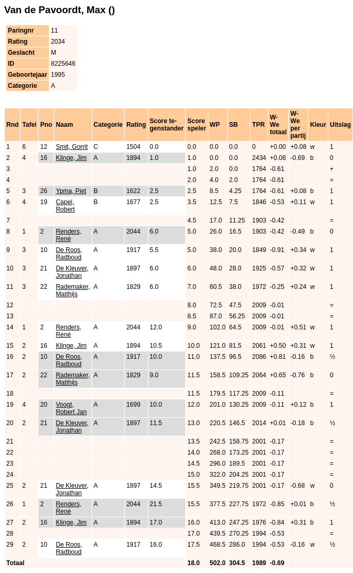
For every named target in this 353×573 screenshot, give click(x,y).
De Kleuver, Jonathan (72, 272)
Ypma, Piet (71, 191)
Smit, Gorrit (72, 146)
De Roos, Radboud (69, 253)
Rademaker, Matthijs (73, 290)
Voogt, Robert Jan (71, 408)
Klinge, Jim (71, 158)
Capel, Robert (65, 205)
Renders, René (69, 235)
